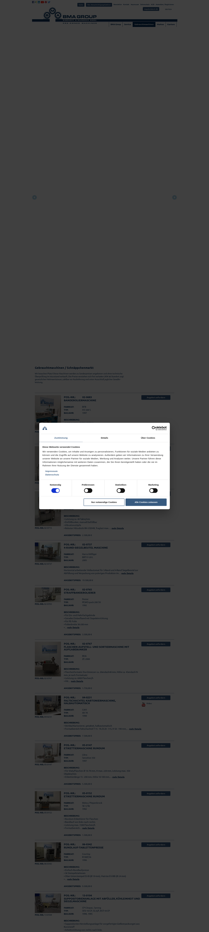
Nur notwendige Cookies (104, 502)
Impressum (51, 471)
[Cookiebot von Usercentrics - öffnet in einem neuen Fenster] (154, 428)
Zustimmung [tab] (61, 437)
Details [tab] (104, 437)
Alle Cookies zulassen (146, 502)
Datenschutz (52, 475)
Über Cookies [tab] (148, 437)
